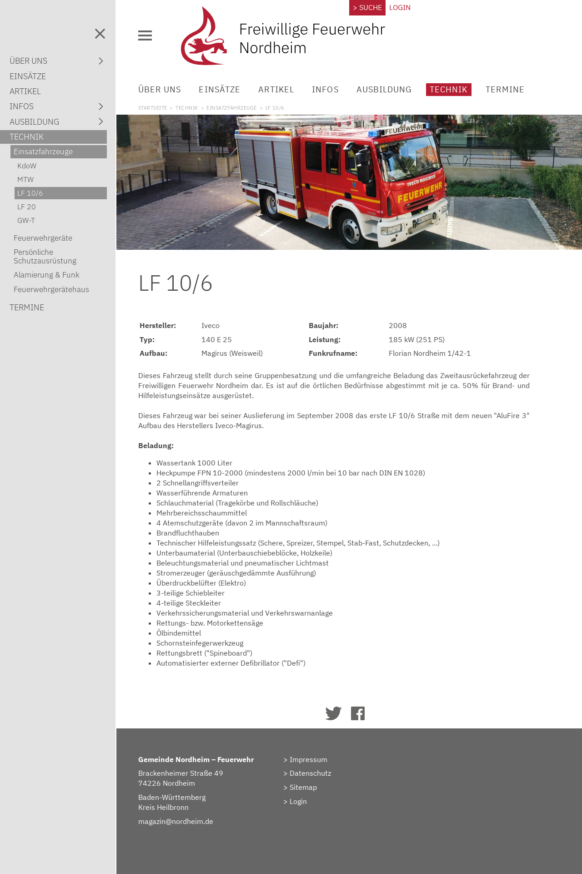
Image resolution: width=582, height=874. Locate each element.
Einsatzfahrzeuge (231, 108)
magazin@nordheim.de (175, 821)
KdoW (26, 165)
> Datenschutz (307, 773)
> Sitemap (300, 787)
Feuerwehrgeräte (43, 238)
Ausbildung (384, 89)
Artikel (276, 89)
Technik (448, 89)
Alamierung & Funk (47, 275)
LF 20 (26, 206)
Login (400, 7)
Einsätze (219, 89)
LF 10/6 (30, 192)
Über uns (159, 89)
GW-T (26, 220)
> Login (295, 801)
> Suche (367, 7)
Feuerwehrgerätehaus (51, 289)
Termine (505, 89)
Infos (325, 89)
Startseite (152, 108)
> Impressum (305, 759)
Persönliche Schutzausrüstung (45, 256)
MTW (25, 179)
